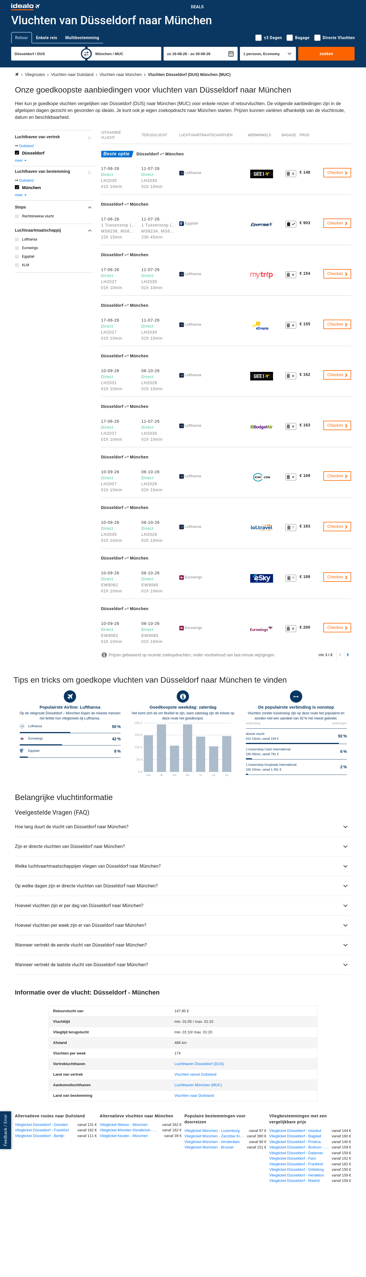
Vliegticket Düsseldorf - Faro (292, 1158)
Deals (197, 7)
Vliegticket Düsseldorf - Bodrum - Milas (300, 1147)
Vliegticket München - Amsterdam (212, 1142)
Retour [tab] (21, 37)
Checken (337, 172)
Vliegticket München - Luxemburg (212, 1130)
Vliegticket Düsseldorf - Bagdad (295, 1136)
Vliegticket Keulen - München (124, 1136)
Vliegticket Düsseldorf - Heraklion (296, 1175)
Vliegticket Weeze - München (124, 1124)
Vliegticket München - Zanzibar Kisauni (215, 1136)
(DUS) (199, 1064)
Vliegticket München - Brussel (208, 1147)
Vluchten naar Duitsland (194, 1095)
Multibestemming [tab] (82, 37)
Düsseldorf (33, 153)
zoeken (326, 53)
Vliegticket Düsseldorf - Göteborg (296, 1169)
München (31, 187)
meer (21, 161)
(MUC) (198, 1085)
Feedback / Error (5, 1130)
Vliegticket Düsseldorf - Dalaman (296, 1153)
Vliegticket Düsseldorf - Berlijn (39, 1136)
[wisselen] (86, 53)
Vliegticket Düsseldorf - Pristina (295, 1142)
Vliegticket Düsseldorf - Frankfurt (42, 1130)
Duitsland (26, 146)
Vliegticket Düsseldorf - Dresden (41, 1124)
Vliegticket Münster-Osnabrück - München (131, 1130)
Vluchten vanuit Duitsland (195, 1074)
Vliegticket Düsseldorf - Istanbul (295, 1130)
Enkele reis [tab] (46, 37)
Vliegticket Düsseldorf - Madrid (294, 1180)
